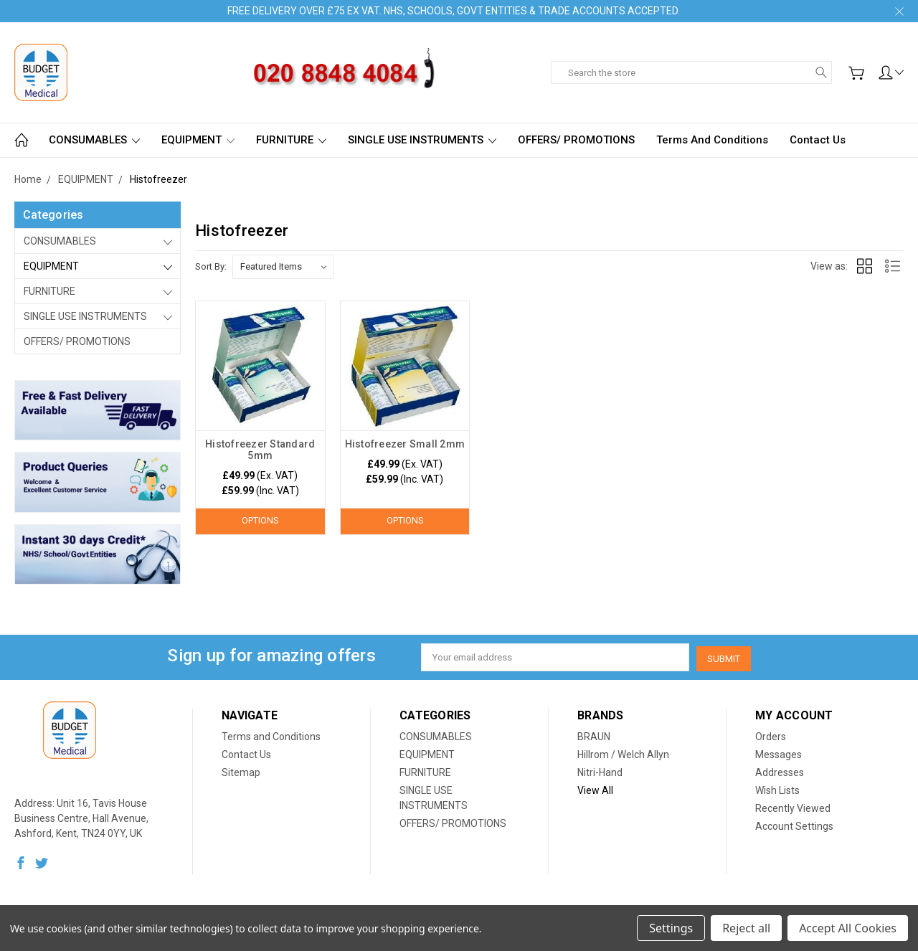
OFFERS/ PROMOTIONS (576, 139)
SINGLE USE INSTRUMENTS (422, 139)
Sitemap (241, 771)
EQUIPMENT (198, 139)
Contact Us (818, 139)
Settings (671, 928)
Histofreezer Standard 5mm (260, 449)
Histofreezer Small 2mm (405, 444)
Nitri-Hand (600, 771)
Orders (770, 735)
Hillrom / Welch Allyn (623, 753)
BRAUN (593, 735)
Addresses (779, 771)
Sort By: (211, 266)
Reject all (746, 928)
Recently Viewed (793, 807)
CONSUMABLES (94, 139)
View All (595, 789)
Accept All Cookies (847, 928)
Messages (778, 753)
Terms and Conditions (712, 139)
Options (260, 521)
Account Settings (794, 825)
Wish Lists (777, 789)
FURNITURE (291, 139)
